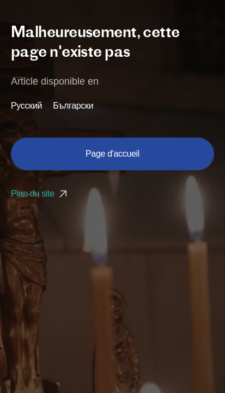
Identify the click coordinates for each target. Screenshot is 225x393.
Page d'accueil (112, 153)
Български (73, 106)
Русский (26, 106)
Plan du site (40, 193)
